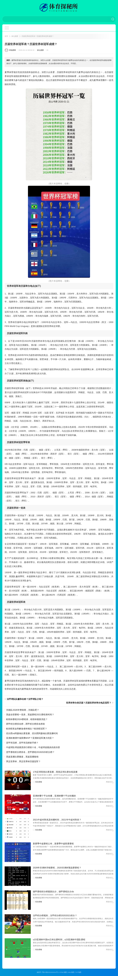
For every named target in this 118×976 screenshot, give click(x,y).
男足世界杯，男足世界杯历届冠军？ (23, 761)
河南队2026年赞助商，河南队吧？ (22, 710)
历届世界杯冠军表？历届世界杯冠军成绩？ (38, 36)
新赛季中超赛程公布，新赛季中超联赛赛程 (53, 843)
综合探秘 (38, 782)
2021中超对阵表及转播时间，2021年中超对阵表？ (57, 819)
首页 (6, 36)
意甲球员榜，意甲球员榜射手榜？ (22, 743)
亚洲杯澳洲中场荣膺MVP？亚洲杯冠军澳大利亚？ (30, 738)
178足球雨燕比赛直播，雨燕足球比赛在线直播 (55, 772)
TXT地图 (78, 972)
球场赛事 (12, 50)
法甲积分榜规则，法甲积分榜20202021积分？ (55, 915)
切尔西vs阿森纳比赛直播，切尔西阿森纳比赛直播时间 (32, 733)
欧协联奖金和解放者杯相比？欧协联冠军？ (26, 728)
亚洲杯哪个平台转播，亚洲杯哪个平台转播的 (54, 796)
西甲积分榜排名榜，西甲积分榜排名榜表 (25, 724)
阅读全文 (109, 782)
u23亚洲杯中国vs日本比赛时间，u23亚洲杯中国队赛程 (59, 939)
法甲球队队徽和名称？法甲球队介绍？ (25, 699)
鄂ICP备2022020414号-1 (50, 972)
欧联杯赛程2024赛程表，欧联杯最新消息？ (26, 719)
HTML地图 (63, 972)
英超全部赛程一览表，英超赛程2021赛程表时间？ (30, 714)
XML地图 (71, 972)
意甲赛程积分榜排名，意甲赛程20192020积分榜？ (30, 752)
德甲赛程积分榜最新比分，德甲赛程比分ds (53, 891)
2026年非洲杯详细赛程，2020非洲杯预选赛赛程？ (57, 867)
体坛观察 (14, 36)
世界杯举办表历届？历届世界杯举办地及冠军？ (88, 703)
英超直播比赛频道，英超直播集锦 (22, 756)
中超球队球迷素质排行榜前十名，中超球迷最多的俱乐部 (33, 747)
